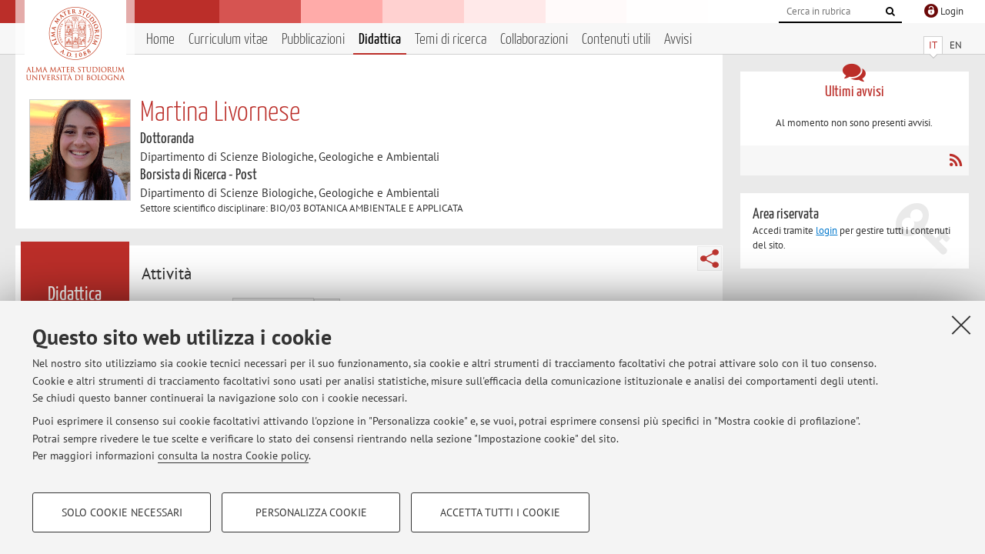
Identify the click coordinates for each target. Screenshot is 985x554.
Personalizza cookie (311, 512)
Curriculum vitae (228, 39)
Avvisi (678, 39)
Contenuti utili (616, 39)
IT (933, 45)
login (826, 230)
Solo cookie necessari (122, 512)
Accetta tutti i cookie (500, 512)
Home (160, 39)
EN (956, 45)
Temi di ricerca (450, 39)
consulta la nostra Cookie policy (233, 455)
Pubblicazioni (313, 39)
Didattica (380, 39)
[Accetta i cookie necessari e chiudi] (961, 324)
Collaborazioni (534, 39)
